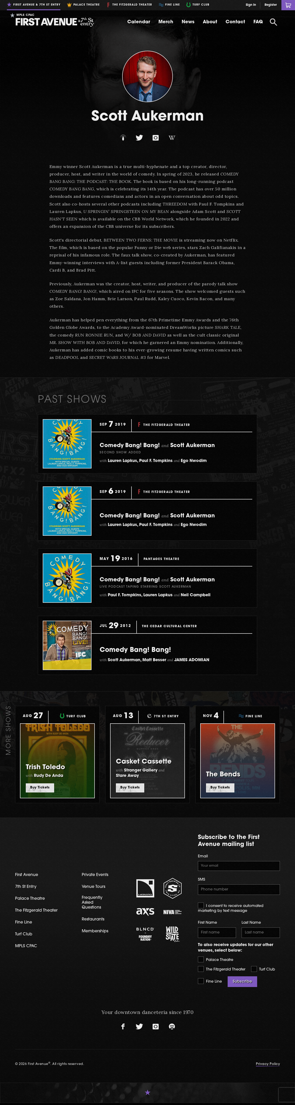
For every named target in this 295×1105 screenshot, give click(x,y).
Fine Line (210, 983)
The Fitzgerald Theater (221, 971)
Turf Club (263, 971)
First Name (207, 924)
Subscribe (242, 984)
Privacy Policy (268, 1066)
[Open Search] (273, 22)
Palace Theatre (215, 961)
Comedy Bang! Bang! (145, 650)
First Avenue (27, 875)
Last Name (251, 924)
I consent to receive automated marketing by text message (230, 909)
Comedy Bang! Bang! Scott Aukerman (169, 445)
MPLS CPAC (27, 948)
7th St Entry (26, 887)
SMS (201, 880)
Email (203, 856)
